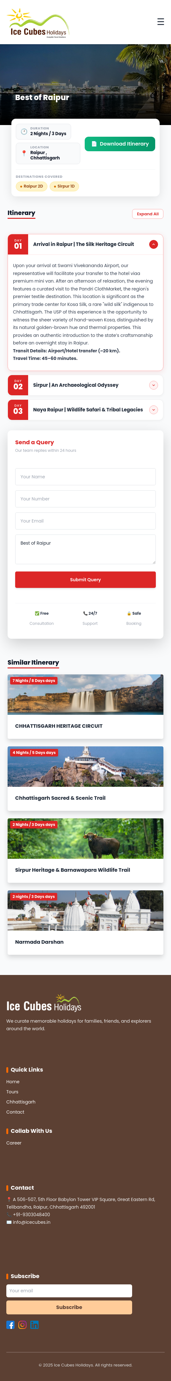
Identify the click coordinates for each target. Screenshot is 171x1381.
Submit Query (85, 580)
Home (13, 1082)
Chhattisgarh (20, 1102)
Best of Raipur (85, 549)
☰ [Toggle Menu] (161, 22)
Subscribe (69, 1307)
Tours (12, 1092)
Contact (15, 1112)
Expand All (148, 214)
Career (13, 1143)
